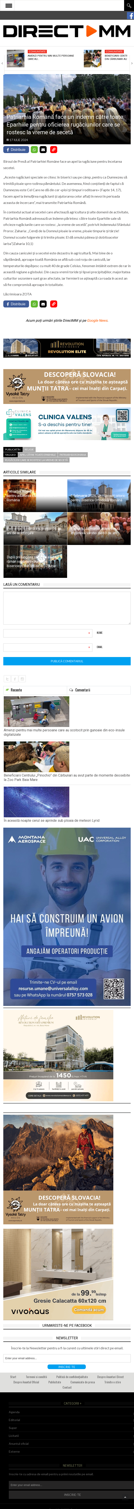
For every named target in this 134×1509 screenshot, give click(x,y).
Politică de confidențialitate (72, 1376)
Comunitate (37, 51)
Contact (67, 1387)
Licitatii (14, 1436)
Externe (14, 1451)
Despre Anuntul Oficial (26, 1382)
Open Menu (8, 5)
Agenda (14, 1412)
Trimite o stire (112, 1382)
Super (13, 1428)
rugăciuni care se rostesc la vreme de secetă (36, 460)
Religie (29, 449)
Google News (97, 320)
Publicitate (54, 1382)
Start (13, 1376)
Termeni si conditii (36, 1376)
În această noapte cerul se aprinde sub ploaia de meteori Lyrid (51, 820)
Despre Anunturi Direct (110, 1376)
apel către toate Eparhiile (38, 454)
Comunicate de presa (82, 1382)
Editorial (14, 1420)
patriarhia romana (73, 454)
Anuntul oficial (19, 1443)
